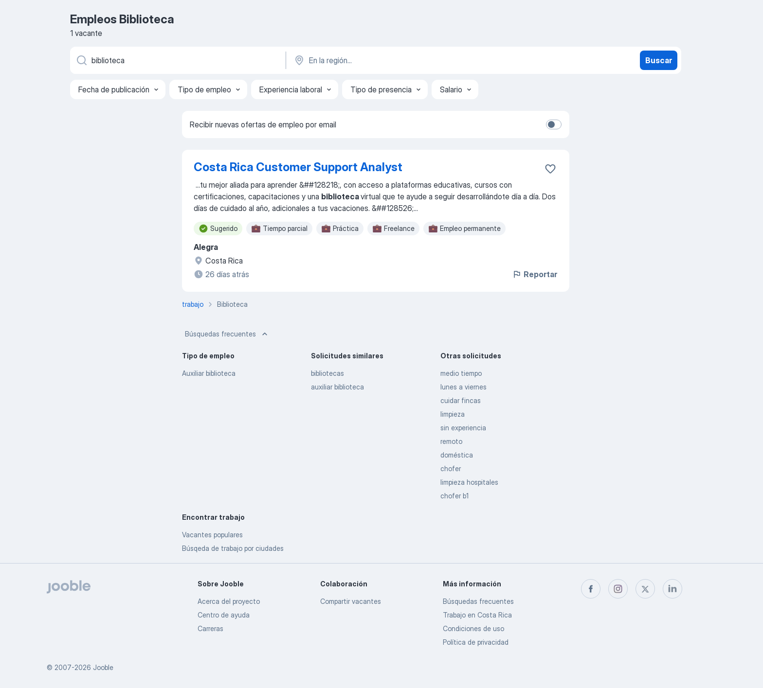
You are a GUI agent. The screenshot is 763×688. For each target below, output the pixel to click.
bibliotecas (327, 373)
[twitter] (645, 589)
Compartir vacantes (350, 601)
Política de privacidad (476, 642)
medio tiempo (461, 373)
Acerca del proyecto (229, 601)
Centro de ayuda (224, 615)
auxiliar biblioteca (337, 387)
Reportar (534, 274)
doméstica (456, 455)
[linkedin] (672, 589)
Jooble (103, 667)
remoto (451, 441)
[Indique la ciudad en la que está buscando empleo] (395, 60)
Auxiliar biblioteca (209, 373)
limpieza (452, 414)
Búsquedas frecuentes (227, 334)
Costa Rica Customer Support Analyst (298, 167)
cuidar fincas (460, 400)
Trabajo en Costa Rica (477, 615)
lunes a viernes (463, 387)
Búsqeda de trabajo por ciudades (233, 548)
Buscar (658, 60)
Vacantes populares (212, 534)
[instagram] (618, 589)
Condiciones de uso (473, 628)
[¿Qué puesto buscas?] (177, 60)
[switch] (554, 124)
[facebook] (590, 589)
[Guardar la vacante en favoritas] (550, 169)
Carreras (210, 628)
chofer (450, 468)
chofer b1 (454, 496)
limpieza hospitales (469, 482)
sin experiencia (463, 427)
